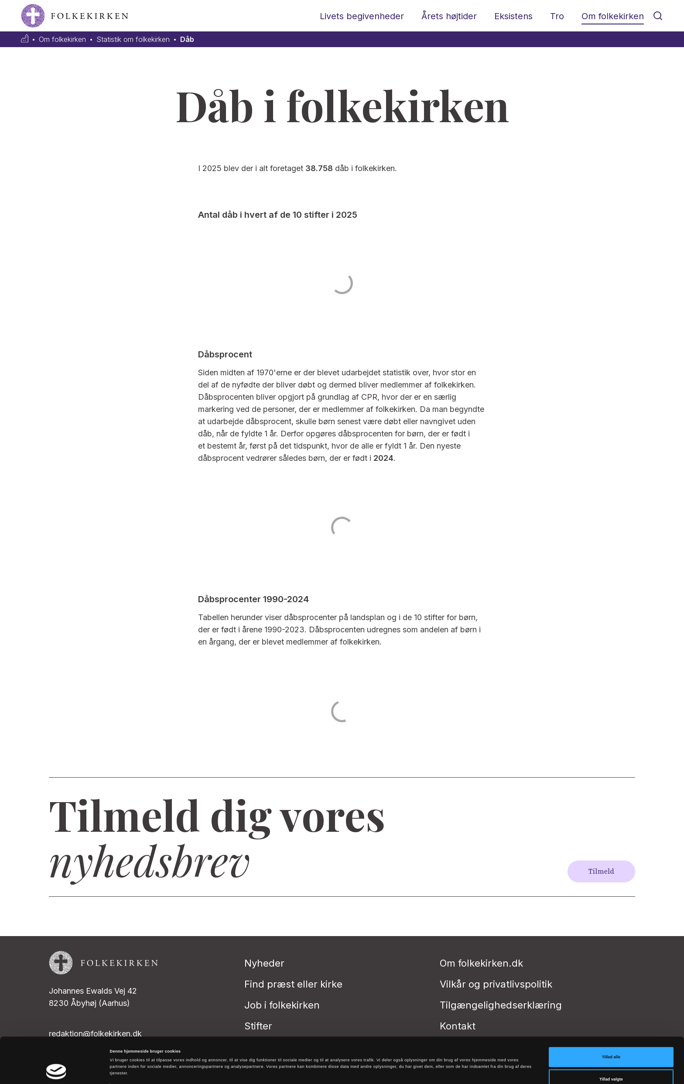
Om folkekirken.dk (481, 963)
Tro (557, 16)
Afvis (611, 1063)
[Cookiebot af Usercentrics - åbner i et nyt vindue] (56, 1069)
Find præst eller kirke (293, 984)
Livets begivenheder (362, 16)
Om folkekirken (612, 16)
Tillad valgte (611, 1041)
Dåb (187, 39)
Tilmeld (601, 871)
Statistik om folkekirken (133, 39)
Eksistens (513, 16)
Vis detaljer (360, 1057)
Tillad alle (611, 1018)
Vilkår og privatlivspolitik (496, 984)
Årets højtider (449, 16)
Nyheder (264, 963)
